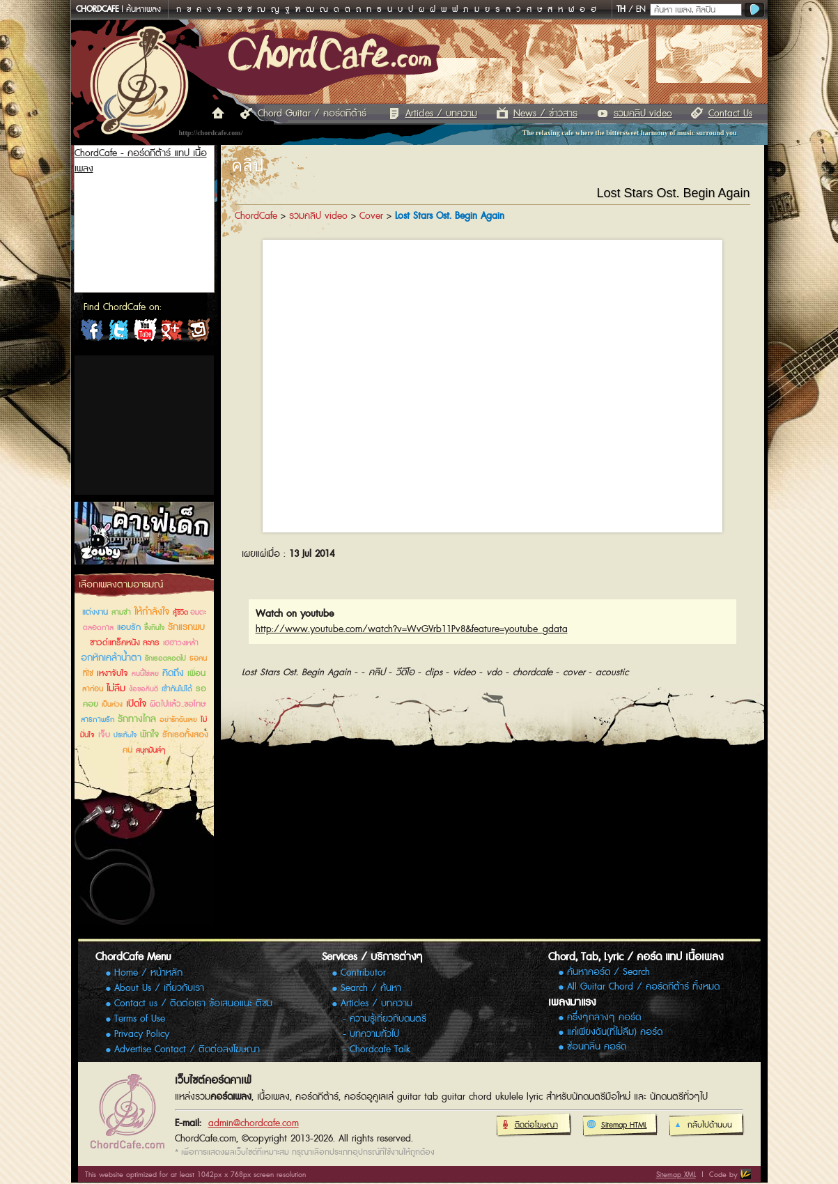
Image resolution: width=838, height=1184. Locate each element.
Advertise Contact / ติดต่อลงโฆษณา (187, 1049)
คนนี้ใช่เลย (145, 673)
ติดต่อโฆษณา (529, 1125)
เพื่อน (196, 673)
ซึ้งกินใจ (154, 627)
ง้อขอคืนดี (143, 689)
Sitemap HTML (617, 1125)
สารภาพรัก (97, 719)
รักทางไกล (137, 719)
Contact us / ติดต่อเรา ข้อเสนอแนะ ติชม (193, 1003)
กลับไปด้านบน (702, 1125)
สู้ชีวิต (181, 612)
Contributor (363, 973)
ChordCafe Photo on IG (198, 333)
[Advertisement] (144, 425)
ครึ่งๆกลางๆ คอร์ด (604, 1017)
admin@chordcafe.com (253, 1123)
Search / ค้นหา (371, 988)
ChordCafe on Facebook (92, 333)
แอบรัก (129, 627)
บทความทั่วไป (374, 1034)
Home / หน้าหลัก (148, 973)
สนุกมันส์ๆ (151, 750)
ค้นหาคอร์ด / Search (608, 972)
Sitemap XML (676, 1175)
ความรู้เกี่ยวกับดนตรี (388, 1019)
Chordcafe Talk (380, 1049)
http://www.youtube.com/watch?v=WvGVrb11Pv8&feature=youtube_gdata (412, 629)
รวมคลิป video (643, 113)
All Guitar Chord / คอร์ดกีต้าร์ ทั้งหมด (643, 987)
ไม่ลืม (116, 688)
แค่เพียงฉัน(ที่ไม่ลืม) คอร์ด (614, 1032)
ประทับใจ (125, 735)
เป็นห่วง (112, 704)
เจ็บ (104, 734)
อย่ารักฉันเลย (178, 719)
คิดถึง (173, 673)
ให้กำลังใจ (151, 612)
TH (621, 9)
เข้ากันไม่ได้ (177, 689)
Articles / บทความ (441, 113)
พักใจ (149, 734)
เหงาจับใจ (112, 673)
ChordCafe (256, 216)
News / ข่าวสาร (545, 113)
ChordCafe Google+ (171, 333)
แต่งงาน (95, 612)
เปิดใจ (136, 704)
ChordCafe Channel (145, 333)
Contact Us (730, 113)
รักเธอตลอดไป (165, 658)
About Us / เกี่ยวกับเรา (159, 988)
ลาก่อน (92, 689)
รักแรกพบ (186, 627)
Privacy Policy (141, 1034)
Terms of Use (139, 1019)
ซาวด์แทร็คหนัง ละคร (125, 642)
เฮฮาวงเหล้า (181, 643)
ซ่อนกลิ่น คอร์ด (596, 1047)
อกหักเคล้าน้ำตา (111, 658)
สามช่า (121, 612)
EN (641, 9)
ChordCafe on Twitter (118, 333)
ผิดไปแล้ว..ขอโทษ (177, 704)
